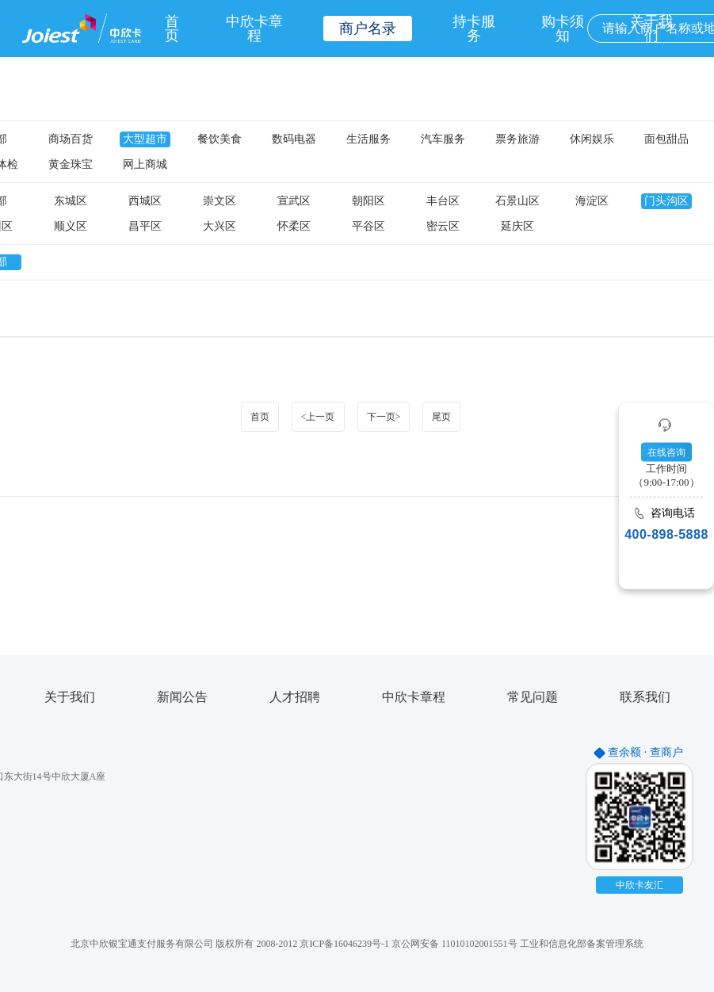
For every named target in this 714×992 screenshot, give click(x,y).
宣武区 (294, 201)
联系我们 (645, 697)
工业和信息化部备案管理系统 (581, 943)
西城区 (145, 201)
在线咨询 (666, 452)
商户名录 (367, 28)
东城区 (70, 201)
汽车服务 (443, 139)
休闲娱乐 (592, 139)
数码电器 (294, 139)
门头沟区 (666, 201)
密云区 (443, 226)
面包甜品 (666, 139)
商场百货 (70, 139)
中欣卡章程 (254, 28)
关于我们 (69, 697)
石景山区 (517, 201)
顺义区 (70, 226)
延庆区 (517, 226)
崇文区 (219, 201)
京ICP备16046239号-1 (344, 943)
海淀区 (592, 201)
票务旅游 (517, 139)
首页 (172, 28)
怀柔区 (294, 226)
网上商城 (145, 164)
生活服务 (368, 139)
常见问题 (532, 697)
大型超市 (145, 139)
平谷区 (368, 226)
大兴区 (219, 226)
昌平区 (145, 226)
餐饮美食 (219, 139)
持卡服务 (473, 28)
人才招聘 (294, 697)
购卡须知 (562, 28)
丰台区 (443, 201)
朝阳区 (368, 201)
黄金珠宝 (70, 164)
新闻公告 (182, 697)
